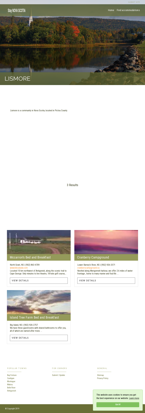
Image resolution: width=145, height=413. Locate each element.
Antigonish (11, 391)
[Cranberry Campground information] (106, 242)
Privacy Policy (102, 378)
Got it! (117, 404)
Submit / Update (58, 375)
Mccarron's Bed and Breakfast (30, 257)
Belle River (11, 387)
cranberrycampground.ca (88, 267)
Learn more (134, 398)
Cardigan (10, 378)
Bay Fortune (12, 375)
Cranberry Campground (93, 257)
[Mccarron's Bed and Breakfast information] (39, 242)
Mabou (10, 384)
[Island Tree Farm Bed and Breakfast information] (39, 302)
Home (111, 10)
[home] (15, 10)
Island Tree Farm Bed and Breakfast (34, 317)
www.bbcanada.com (19, 267)
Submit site (134, 2)
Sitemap (100, 375)
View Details (20, 280)
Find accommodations (128, 10)
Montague (11, 381)
